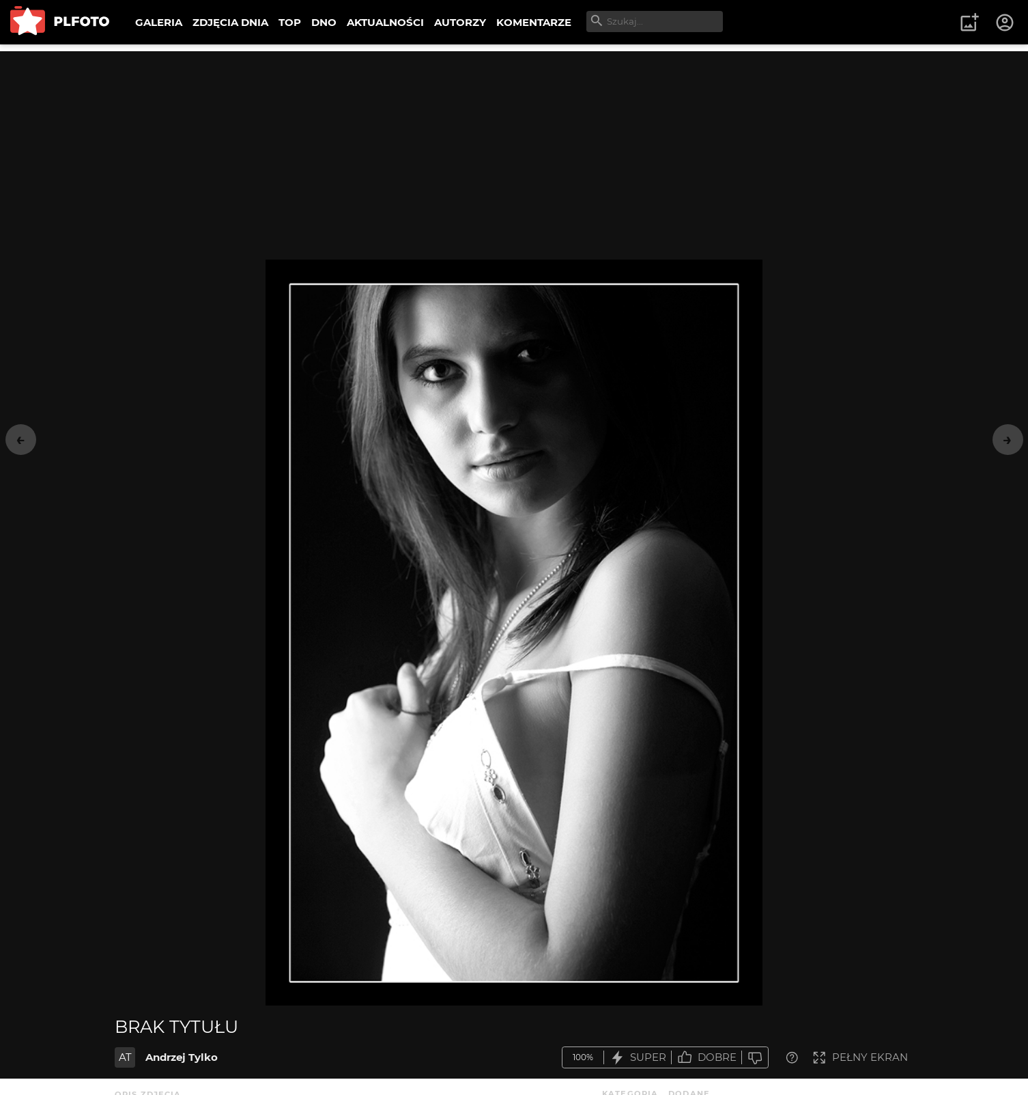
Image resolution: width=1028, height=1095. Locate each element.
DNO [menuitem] (324, 22)
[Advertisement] (514, 146)
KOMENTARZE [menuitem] (533, 22)
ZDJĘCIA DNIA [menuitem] (230, 22)
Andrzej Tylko (181, 1057)
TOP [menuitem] (290, 22)
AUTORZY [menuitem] (460, 22)
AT (125, 1057)
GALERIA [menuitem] (158, 22)
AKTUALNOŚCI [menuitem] (385, 22)
